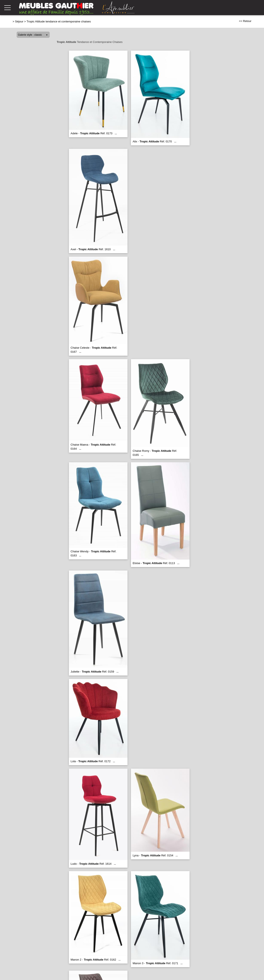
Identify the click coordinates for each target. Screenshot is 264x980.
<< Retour (245, 21)
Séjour (19, 21)
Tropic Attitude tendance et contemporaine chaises (59, 21)
